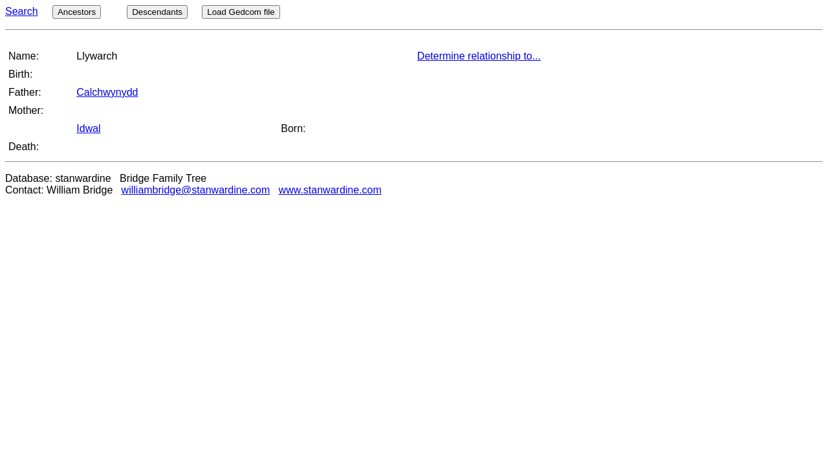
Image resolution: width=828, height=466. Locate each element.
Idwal (88, 128)
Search (21, 11)
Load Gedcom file (240, 12)
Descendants (157, 12)
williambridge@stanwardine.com (196, 189)
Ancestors (77, 12)
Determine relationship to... (479, 55)
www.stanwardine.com (330, 189)
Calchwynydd (107, 92)
